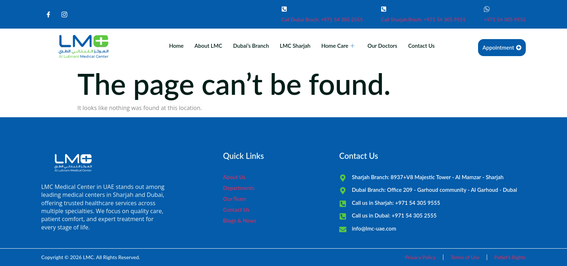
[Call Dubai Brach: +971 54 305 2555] (284, 9)
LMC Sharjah (295, 45)
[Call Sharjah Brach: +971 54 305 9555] (384, 9)
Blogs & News (239, 220)
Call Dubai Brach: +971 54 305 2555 (322, 19)
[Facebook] (48, 14)
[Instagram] (64, 14)
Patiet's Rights (510, 257)
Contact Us (421, 45)
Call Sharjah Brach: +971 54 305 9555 (423, 19)
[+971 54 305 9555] (487, 9)
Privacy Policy (420, 257)
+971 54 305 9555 (505, 19)
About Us (234, 177)
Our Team (234, 198)
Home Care (337, 45)
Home (176, 45)
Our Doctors (382, 45)
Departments (239, 188)
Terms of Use (465, 257)
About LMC (208, 45)
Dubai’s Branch (251, 45)
